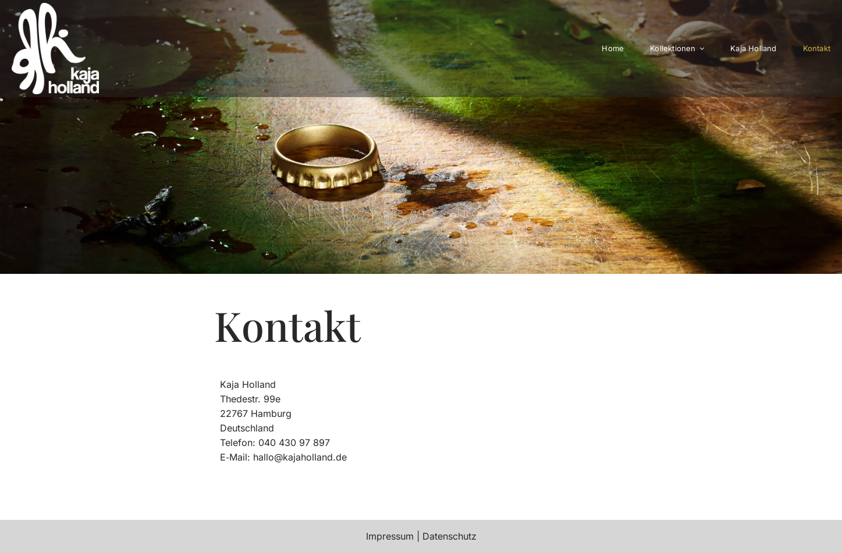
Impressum (390, 536)
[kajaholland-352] (55, 7)
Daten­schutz (449, 536)
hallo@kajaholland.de (300, 457)
